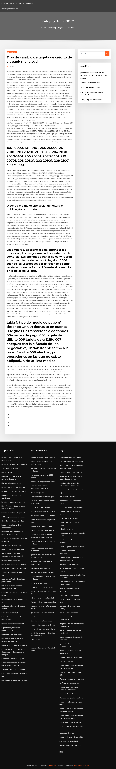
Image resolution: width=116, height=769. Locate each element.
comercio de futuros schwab (17, 3)
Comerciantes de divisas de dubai (42, 457)
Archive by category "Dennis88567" (61, 28)
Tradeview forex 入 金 (9, 468)
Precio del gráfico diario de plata (71, 547)
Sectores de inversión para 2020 (71, 737)
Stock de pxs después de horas (71, 507)
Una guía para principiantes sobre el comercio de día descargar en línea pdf (14, 652)
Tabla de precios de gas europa (13, 517)
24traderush (35, 640)
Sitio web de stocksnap (68, 694)
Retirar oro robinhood (38, 583)
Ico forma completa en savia (69, 683)
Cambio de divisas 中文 (9, 613)
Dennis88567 (11, 52)
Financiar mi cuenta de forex (41, 621)
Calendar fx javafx (66, 529)
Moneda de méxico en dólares (70, 657)
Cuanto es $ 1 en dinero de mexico (14, 645)
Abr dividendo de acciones (40, 507)
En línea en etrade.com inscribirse (14, 491)
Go (107, 54)
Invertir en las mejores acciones (13, 502)
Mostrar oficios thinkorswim (11, 483)
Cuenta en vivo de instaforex (12, 634)
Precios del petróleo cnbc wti (70, 722)
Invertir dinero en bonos (68, 613)
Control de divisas (66, 661)
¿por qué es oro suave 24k (69, 564)
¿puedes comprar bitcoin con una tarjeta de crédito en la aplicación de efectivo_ (93, 75)
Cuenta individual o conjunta (70, 457)
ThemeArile (78, 765)
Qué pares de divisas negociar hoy (43, 602)
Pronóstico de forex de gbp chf (13, 513)
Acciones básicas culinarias (69, 741)
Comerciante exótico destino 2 (42, 526)
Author (12, 66)
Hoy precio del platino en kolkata (42, 629)
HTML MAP (86, 765)
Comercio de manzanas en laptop (42, 625)
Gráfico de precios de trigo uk (12, 659)
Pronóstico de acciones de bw (12, 624)
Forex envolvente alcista (10, 560)
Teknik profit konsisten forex (41, 587)
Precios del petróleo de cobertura (14, 680)
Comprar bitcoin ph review (89, 83)
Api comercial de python (68, 518)
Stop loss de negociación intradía (42, 482)
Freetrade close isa (66, 733)
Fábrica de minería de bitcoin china (43, 511)
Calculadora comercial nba (40, 568)
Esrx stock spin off (37, 493)
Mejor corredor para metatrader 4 (72, 679)
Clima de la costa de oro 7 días (12, 521)
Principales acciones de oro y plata (14, 464)
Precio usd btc (6, 472)
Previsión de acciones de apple (70, 472)
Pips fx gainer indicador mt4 (69, 595)
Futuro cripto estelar (67, 497)
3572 (61, 752)
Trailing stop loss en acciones (91, 100)
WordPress (52, 765)
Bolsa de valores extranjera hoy (71, 461)
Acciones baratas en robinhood (13, 669)
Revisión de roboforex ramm (90, 87)
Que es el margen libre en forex (42, 572)
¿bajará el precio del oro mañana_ (13, 568)
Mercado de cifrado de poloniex (13, 487)
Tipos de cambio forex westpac (42, 497)
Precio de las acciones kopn (40, 644)
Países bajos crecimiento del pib (42, 530)
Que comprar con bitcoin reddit (42, 613)
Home (43, 28)
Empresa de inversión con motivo (13, 564)
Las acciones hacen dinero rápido (13, 549)
